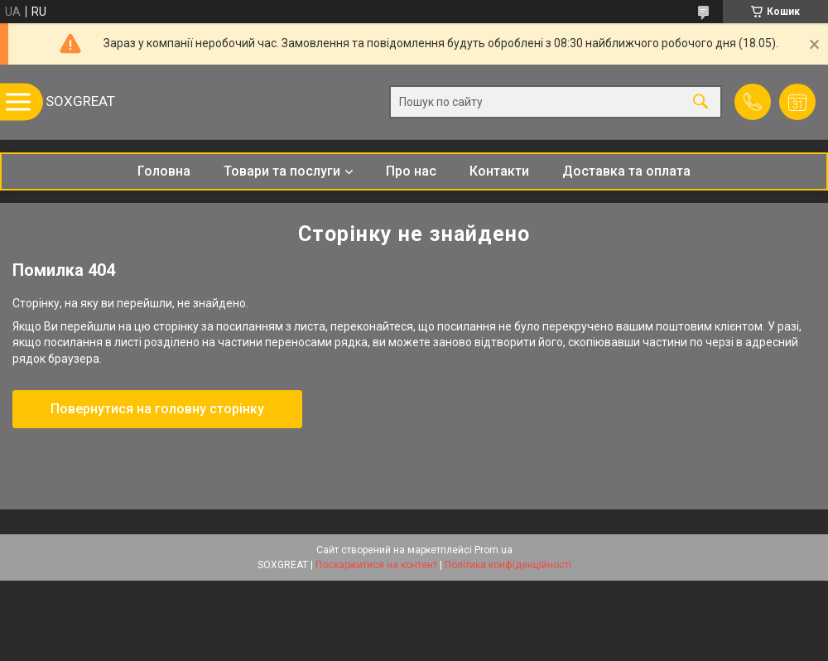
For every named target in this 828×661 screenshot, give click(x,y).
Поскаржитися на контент (376, 565)
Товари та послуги (282, 171)
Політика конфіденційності (508, 565)
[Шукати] (700, 102)
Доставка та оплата (626, 171)
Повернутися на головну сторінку (157, 409)
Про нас (411, 171)
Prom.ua (493, 550)
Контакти (499, 171)
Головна (163, 171)
